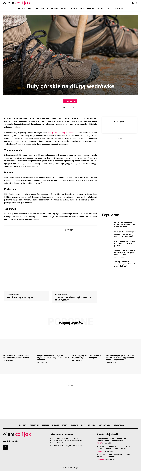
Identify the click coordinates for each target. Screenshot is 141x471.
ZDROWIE (99, 451)
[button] (134, 3)
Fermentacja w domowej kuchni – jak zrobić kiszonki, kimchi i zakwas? (124, 225)
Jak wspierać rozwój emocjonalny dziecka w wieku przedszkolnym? (125, 264)
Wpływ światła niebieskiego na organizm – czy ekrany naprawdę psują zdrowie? (125, 234)
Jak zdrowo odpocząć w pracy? (21, 297)
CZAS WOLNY (70, 101)
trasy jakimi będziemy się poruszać (62, 133)
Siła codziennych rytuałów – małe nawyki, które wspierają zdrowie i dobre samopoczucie (120, 357)
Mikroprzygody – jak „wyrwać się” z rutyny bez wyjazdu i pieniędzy (125, 243)
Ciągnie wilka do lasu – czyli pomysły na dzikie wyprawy (73, 298)
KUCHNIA (99, 443)
